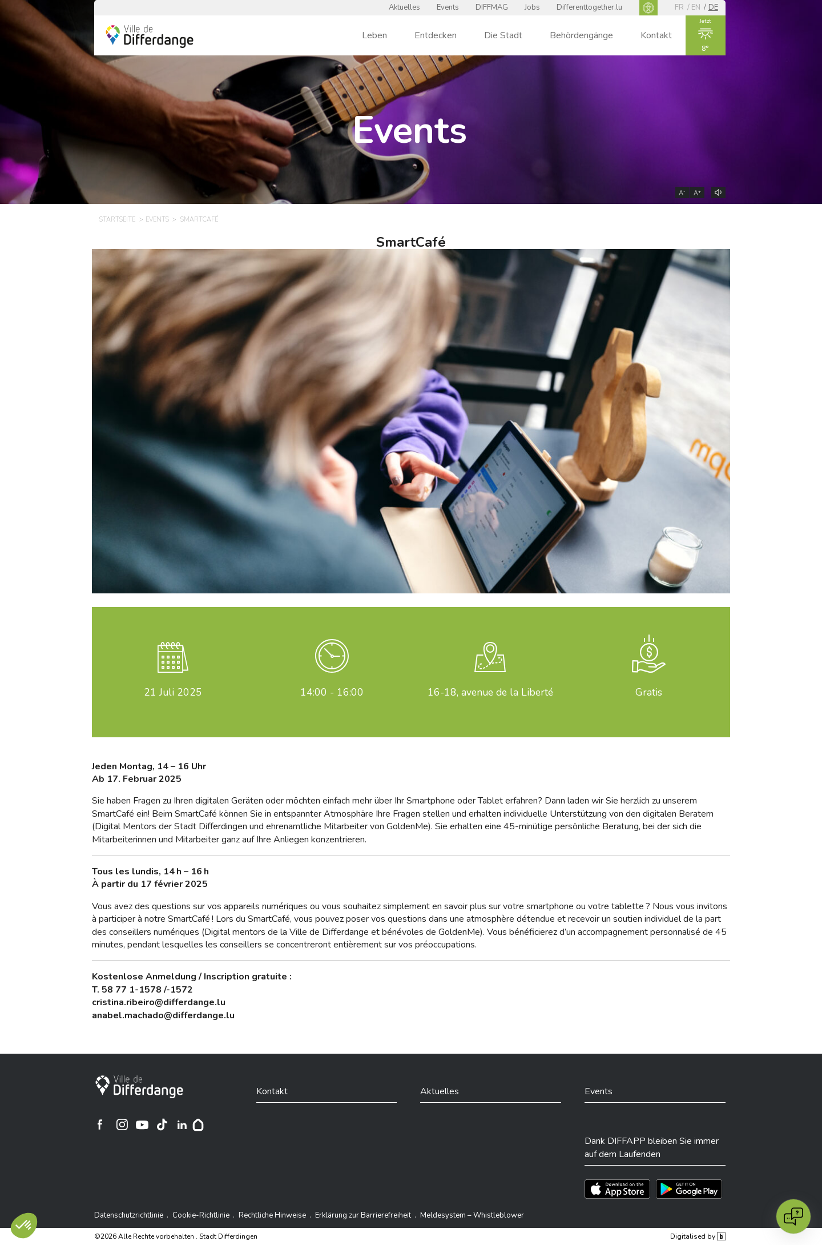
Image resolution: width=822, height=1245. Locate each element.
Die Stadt (503, 35)
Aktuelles (404, 7)
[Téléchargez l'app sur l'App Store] (617, 1189)
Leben (374, 35)
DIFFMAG (492, 7)
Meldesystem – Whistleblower (472, 1215)
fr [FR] (679, 7)
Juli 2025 (173, 692)
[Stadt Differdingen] (139, 1086)
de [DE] (713, 7)
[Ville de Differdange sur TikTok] (162, 1124)
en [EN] (695, 7)
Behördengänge (581, 35)
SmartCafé (411, 242)
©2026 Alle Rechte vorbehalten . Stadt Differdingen (175, 1236)
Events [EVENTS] (157, 219)
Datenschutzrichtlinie (128, 1215)
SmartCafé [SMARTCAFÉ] (199, 219)
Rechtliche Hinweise (272, 1215)
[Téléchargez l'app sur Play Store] (689, 1189)
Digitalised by (697, 1236)
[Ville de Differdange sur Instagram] (122, 1124)
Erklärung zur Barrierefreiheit (363, 1215)
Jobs (532, 7)
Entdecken (435, 35)
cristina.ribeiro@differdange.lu (158, 1002)
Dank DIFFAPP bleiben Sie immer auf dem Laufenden (652, 1147)
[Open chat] (793, 1216)
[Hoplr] (198, 1124)
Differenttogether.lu (589, 7)
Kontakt (656, 35)
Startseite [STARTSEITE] (117, 219)
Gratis (648, 692)
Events (448, 7)
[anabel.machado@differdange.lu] (163, 1015)
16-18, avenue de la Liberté (490, 692)
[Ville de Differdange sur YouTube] (142, 1124)
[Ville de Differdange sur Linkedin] (182, 1124)
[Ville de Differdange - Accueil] (149, 36)
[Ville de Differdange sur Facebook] (100, 1124)
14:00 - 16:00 (332, 692)
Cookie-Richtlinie (200, 1215)
